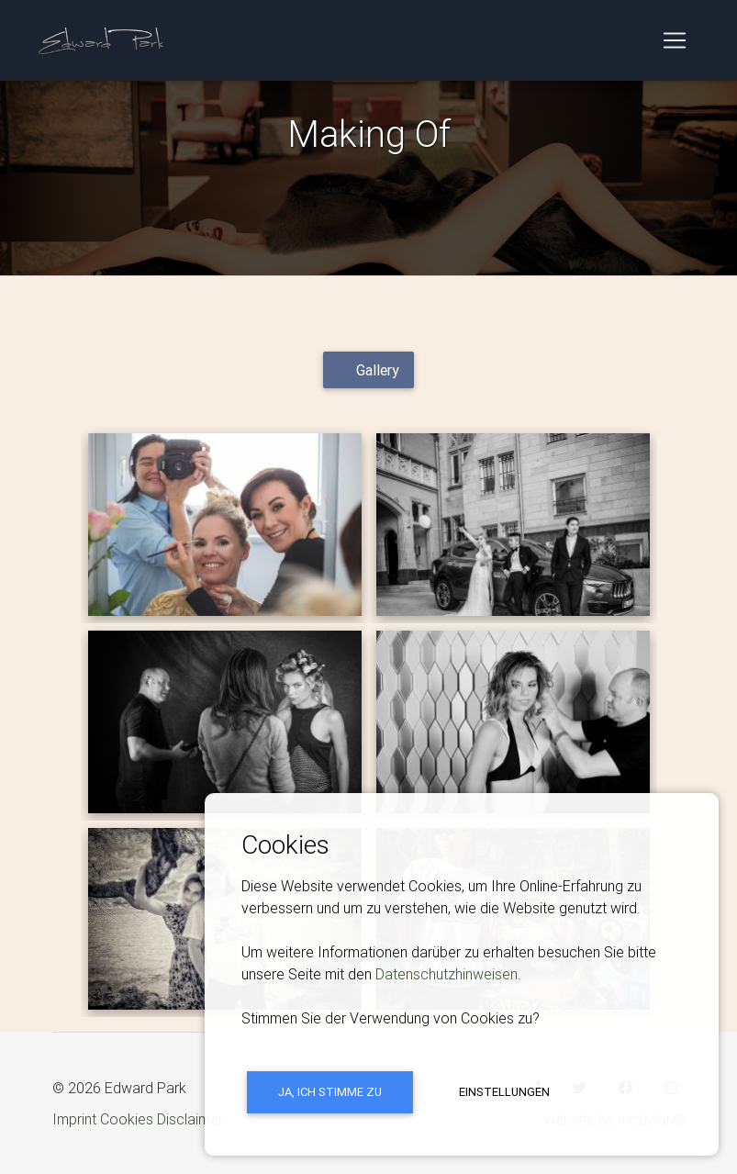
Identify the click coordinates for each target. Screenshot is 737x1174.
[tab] (368, 370)
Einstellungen (504, 1092)
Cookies (126, 1119)
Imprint (74, 1119)
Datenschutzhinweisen (446, 974)
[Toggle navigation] (674, 44)
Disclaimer (190, 1119)
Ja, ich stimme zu (330, 1092)
